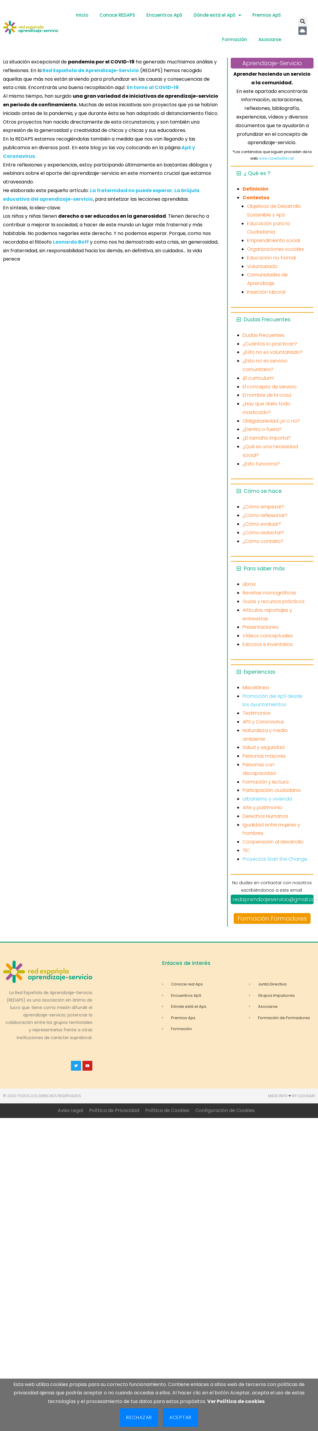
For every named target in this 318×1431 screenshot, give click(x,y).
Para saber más (264, 568)
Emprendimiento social (273, 240)
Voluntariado (262, 266)
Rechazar (139, 1417)
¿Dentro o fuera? (262, 429)
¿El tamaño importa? (267, 438)
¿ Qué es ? (257, 173)
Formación (234, 39)
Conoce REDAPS (117, 15)
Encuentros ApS (164, 15)
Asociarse (269, 39)
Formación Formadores (272, 918)
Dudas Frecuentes (267, 319)
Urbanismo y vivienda (267, 798)
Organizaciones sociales (275, 249)
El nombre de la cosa (267, 395)
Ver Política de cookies (236, 1401)
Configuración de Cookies (225, 1110)
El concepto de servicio (270, 386)
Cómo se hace (263, 491)
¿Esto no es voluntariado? (273, 352)
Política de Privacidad (114, 1110)
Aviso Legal (70, 1110)
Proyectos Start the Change (275, 859)
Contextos (256, 197)
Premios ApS (266, 15)
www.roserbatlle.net (276, 158)
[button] (302, 21)
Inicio (82, 15)
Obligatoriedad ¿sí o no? (271, 421)
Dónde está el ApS (217, 15)
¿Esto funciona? (261, 463)
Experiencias (259, 671)
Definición (255, 189)
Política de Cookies (167, 1110)
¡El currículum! (258, 378)
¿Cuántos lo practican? (270, 343)
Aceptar (180, 1417)
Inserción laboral (266, 292)
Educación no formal (271, 257)
